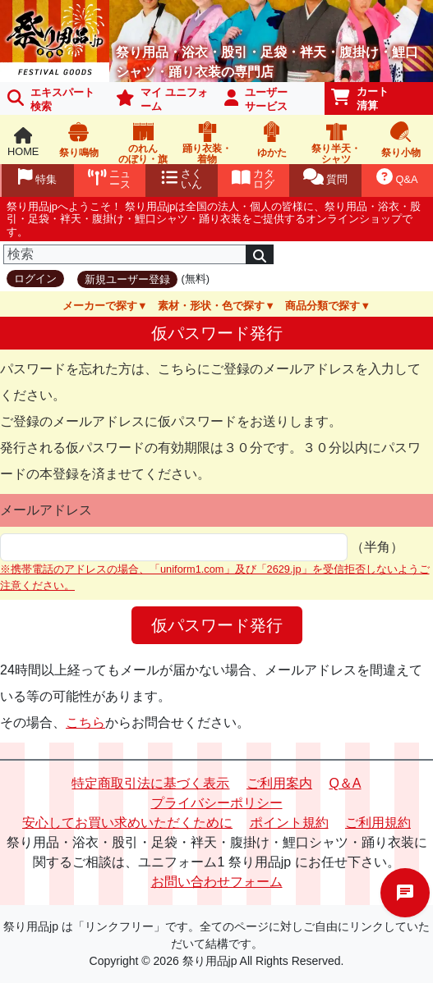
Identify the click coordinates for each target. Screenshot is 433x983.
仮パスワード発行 (217, 625)
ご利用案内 (279, 783)
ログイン (35, 278)
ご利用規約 (378, 823)
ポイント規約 (289, 823)
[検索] (124, 254)
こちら (85, 722)
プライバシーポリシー (217, 803)
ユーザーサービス (256, 99)
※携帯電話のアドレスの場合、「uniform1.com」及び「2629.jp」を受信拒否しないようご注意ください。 (215, 577)
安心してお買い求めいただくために (127, 823)
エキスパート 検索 (50, 99)
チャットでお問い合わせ (405, 892)
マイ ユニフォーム (162, 99)
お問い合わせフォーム (217, 882)
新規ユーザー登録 (127, 279)
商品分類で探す (322, 305)
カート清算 (360, 98)
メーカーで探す (99, 305)
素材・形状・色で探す (211, 305)
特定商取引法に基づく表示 (150, 783)
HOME (23, 142)
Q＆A (345, 783)
